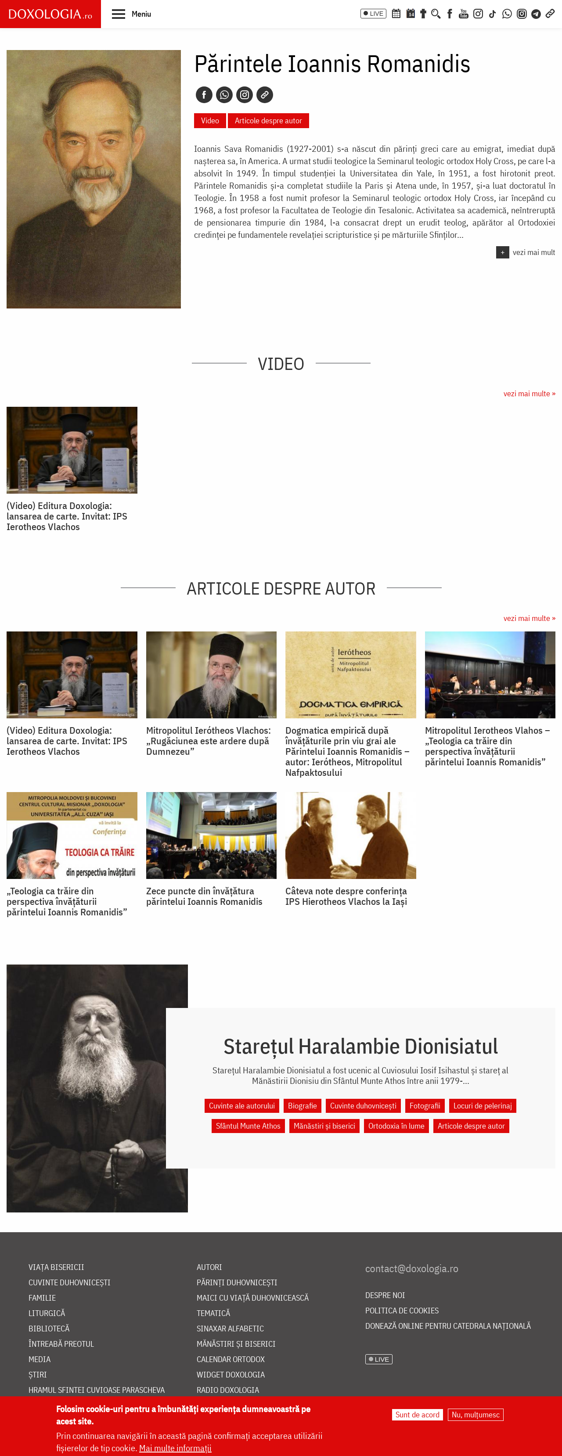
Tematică (213, 1313)
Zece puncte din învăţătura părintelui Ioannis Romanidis (204, 896)
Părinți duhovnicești (237, 1282)
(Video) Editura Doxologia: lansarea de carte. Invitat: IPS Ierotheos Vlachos (67, 516)
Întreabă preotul (61, 1344)
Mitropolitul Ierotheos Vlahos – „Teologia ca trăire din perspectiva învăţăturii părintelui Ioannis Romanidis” (487, 746)
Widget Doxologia (231, 1375)
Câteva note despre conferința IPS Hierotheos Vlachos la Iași (346, 896)
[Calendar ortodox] (396, 13)
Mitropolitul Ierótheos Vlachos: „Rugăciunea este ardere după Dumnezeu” (208, 741)
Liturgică (47, 1313)
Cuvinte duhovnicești (363, 1106)
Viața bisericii (56, 1267)
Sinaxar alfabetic (230, 1329)
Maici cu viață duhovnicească (253, 1298)
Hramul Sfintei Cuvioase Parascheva (97, 1390)
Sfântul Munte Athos (248, 1126)
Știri (38, 1375)
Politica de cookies (402, 1311)
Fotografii (425, 1106)
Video (210, 120)
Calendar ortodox (231, 1359)
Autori (209, 1267)
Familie (42, 1298)
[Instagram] (478, 13)
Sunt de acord (418, 1414)
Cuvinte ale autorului (242, 1106)
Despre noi (385, 1295)
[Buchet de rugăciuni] (423, 13)
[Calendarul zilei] (410, 13)
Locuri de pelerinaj (483, 1106)
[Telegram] (536, 13)
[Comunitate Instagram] (521, 13)
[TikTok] (492, 13)
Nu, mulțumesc (476, 1414)
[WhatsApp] (507, 13)
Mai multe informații (175, 1448)
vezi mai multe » (529, 393)
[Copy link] (264, 94)
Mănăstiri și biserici (324, 1126)
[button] (131, 13)
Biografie (302, 1106)
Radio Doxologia (228, 1390)
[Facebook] (449, 13)
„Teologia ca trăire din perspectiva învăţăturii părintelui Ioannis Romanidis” (67, 901)
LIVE (376, 13)
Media (39, 1359)
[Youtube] (464, 13)
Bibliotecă (49, 1329)
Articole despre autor (268, 120)
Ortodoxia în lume (396, 1126)
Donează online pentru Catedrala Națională (448, 1326)
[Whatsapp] (224, 94)
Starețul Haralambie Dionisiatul (360, 1045)
